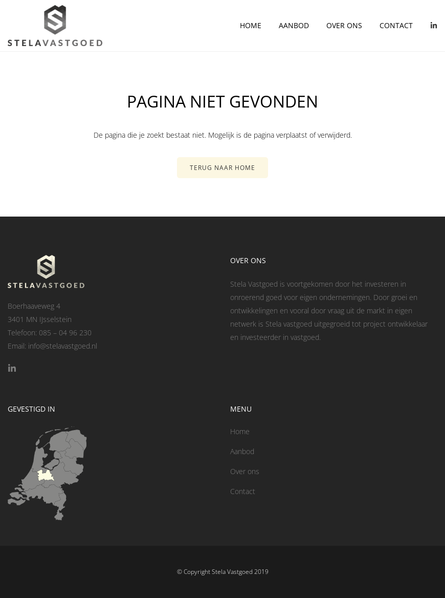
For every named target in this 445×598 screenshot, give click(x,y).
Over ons (344, 25)
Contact (396, 25)
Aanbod (294, 25)
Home (250, 25)
